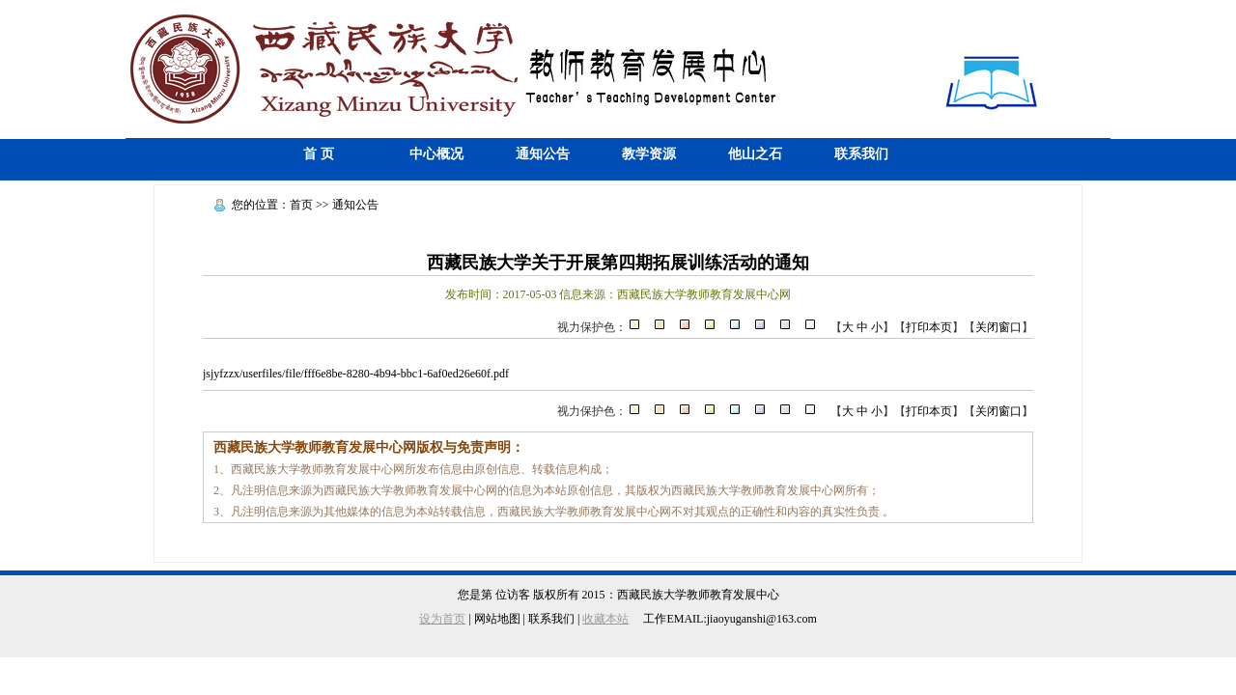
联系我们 (861, 154)
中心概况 (436, 154)
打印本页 (929, 327)
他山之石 (755, 154)
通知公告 (543, 154)
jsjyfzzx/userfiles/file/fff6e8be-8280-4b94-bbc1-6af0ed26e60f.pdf (356, 373)
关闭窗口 (998, 327)
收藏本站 (605, 619)
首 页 (318, 154)
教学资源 (649, 154)
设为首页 (442, 619)
